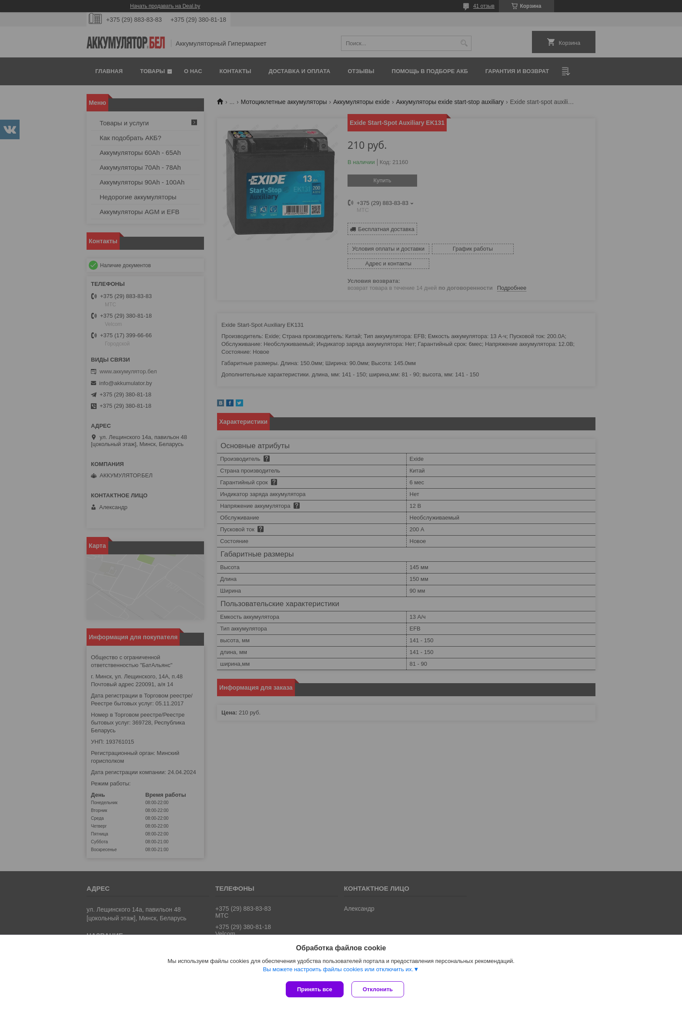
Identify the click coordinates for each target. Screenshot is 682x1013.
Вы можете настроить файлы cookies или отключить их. (338, 970)
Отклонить (379, 989)
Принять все (314, 989)
